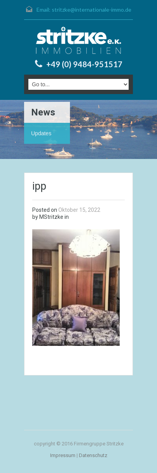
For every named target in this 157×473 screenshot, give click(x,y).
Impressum (62, 455)
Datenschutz (93, 455)
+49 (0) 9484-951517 (84, 64)
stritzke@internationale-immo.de (91, 9)
